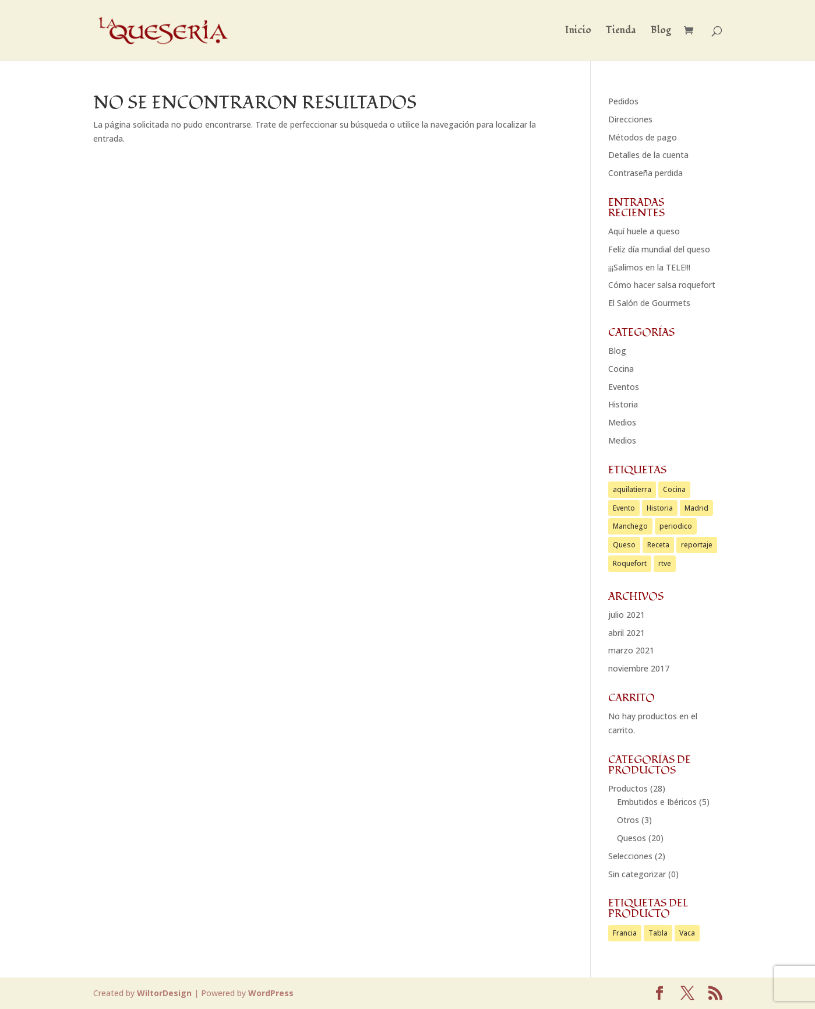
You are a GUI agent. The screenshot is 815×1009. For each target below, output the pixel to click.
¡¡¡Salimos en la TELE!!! (649, 267)
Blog (661, 31)
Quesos (631, 837)
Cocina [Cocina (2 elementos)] (674, 489)
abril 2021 (626, 632)
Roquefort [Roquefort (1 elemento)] (630, 563)
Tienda (621, 31)
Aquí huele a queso (644, 231)
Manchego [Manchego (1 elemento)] (630, 526)
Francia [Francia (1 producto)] (625, 933)
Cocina (621, 368)
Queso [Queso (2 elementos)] (624, 545)
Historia (623, 404)
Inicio (578, 31)
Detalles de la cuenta (648, 154)
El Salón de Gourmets (649, 302)
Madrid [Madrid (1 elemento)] (696, 508)
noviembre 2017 (638, 668)
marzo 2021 (631, 650)
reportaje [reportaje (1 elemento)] (696, 545)
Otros (628, 819)
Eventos (623, 386)
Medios (622, 422)
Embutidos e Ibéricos (657, 801)
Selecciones (630, 856)
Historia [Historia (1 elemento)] (660, 508)
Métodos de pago (642, 137)
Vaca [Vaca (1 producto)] (687, 933)
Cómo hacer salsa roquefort (661, 284)
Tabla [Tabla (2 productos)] (658, 933)
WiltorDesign (164, 993)
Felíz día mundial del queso (659, 249)
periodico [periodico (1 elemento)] (675, 526)
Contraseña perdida (645, 172)
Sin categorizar (637, 874)
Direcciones (630, 119)
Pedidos (623, 101)
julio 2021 (626, 614)
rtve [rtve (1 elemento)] (664, 563)
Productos (628, 788)
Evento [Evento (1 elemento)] (624, 508)
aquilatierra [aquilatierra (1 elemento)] (632, 489)
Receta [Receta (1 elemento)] (658, 545)
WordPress (271, 993)
